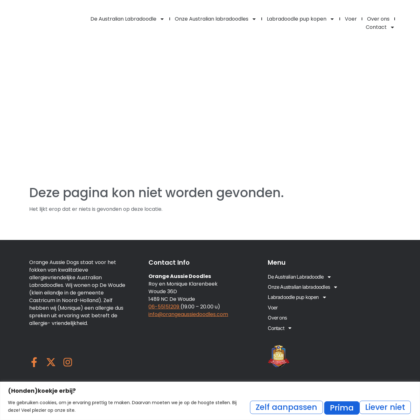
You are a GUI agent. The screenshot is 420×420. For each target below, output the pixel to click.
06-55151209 (164, 306)
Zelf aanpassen (268, 406)
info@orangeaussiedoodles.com (188, 314)
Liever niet (339, 406)
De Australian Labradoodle (127, 19)
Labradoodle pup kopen (301, 19)
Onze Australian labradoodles (216, 19)
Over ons (378, 19)
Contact (380, 27)
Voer (351, 19)
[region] (210, 401)
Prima (391, 406)
